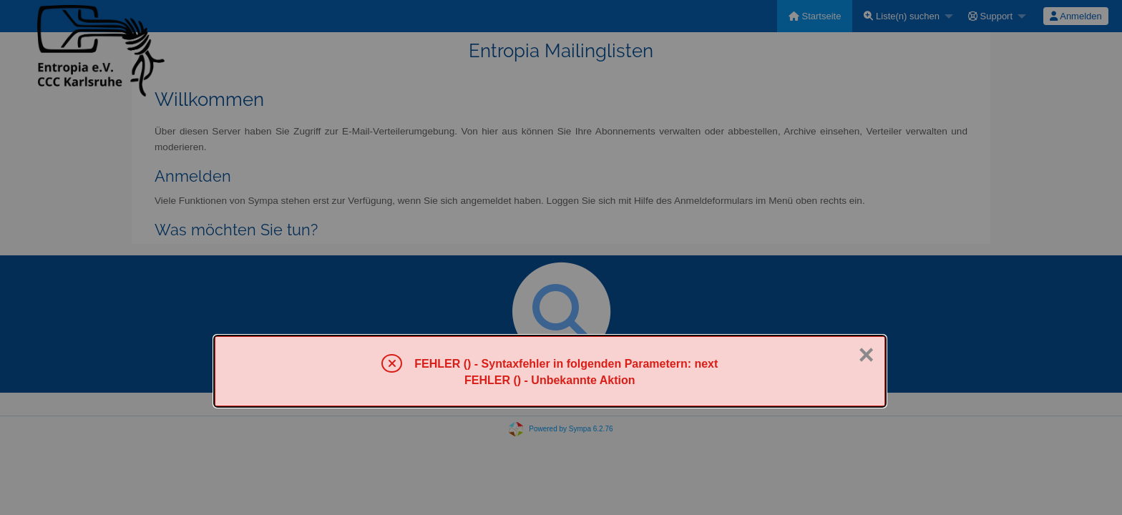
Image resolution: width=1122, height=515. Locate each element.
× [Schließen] (866, 354)
